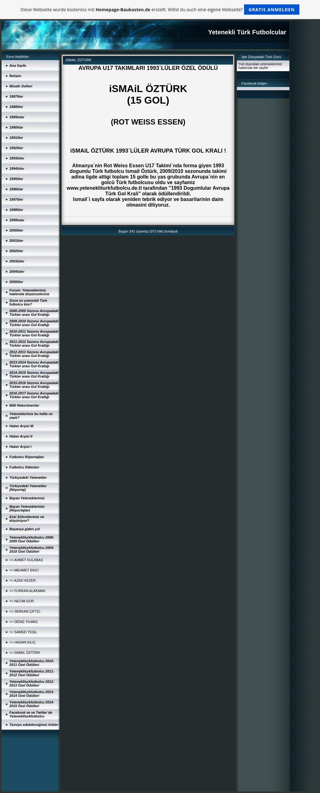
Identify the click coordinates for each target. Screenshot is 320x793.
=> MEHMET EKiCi (24, 570)
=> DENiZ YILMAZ (23, 622)
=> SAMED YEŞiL (23, 632)
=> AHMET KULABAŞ (26, 560)
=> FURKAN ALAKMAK (27, 591)
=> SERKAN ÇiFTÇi (24, 611)
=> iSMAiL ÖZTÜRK (24, 652)
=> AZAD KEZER (22, 580)
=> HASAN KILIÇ (22, 642)
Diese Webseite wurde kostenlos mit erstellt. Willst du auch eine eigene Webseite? (160, 9)
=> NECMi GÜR (21, 601)
